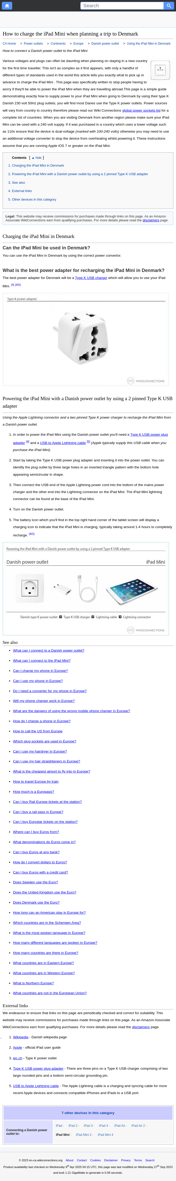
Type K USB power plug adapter (38, 1068)
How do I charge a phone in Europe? (41, 721)
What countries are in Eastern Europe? (43, 963)
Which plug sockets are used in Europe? (44, 741)
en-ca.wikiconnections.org (46, 1160)
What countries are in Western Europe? (44, 973)
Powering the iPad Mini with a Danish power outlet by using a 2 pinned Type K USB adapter (80, 174)
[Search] (122, 6)
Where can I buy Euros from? (36, 832)
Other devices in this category (34, 199)
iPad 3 (88, 1126)
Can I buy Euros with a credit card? (40, 872)
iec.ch (17, 1058)
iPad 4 (103, 1126)
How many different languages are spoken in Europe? (55, 943)
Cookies (95, 1160)
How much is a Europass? (33, 792)
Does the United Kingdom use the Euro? (44, 892)
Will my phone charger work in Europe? (44, 701)
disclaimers (151, 220)
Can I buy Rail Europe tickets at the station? (47, 802)
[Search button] (169, 6)
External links (22, 191)
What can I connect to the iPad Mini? (41, 661)
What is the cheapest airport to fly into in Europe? (51, 771)
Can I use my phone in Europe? (38, 681)
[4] (12, 284)
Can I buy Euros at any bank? (36, 852)
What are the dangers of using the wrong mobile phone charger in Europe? (71, 711)
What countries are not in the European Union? (50, 993)
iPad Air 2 (138, 1126)
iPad (59, 1126)
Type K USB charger (91, 278)
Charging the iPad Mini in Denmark (38, 165)
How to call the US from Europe (37, 731)
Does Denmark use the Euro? (36, 902)
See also (18, 183)
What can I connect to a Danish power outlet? (48, 650)
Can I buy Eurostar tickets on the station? (45, 822)
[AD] (18, 284)
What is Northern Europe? (33, 983)
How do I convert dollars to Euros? (40, 862)
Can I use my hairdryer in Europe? (40, 751)
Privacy (126, 1160)
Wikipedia (20, 1037)
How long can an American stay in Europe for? (49, 912)
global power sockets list (141, 110)
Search (149, 1160)
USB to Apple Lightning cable (63, 443)
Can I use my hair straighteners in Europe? (46, 761)
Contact (82, 1160)
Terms (138, 1160)
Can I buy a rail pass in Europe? (38, 812)
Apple (17, 1047)
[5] (88, 441)
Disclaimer (111, 1160)
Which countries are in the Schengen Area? (47, 923)
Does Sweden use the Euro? (35, 882)
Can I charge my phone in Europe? (40, 671)
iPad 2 (73, 1126)
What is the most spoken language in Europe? (49, 933)
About (69, 1160)
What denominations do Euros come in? (44, 842)
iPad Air (119, 1126)
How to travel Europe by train (35, 781)
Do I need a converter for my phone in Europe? (50, 691)
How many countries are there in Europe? (45, 953)
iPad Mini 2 (83, 1135)
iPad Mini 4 (105, 1135)
